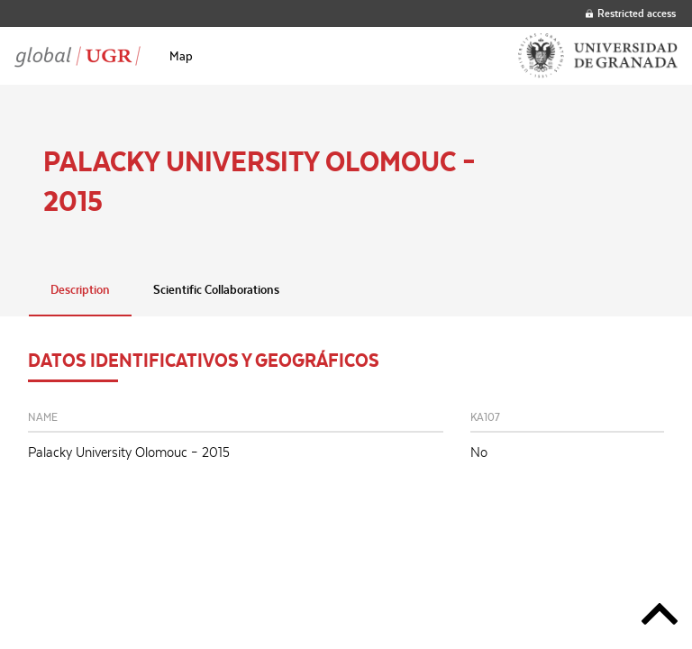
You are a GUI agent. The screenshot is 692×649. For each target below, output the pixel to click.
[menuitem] (181, 56)
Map (181, 56)
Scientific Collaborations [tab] (216, 289)
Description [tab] (80, 289)
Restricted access (631, 13)
